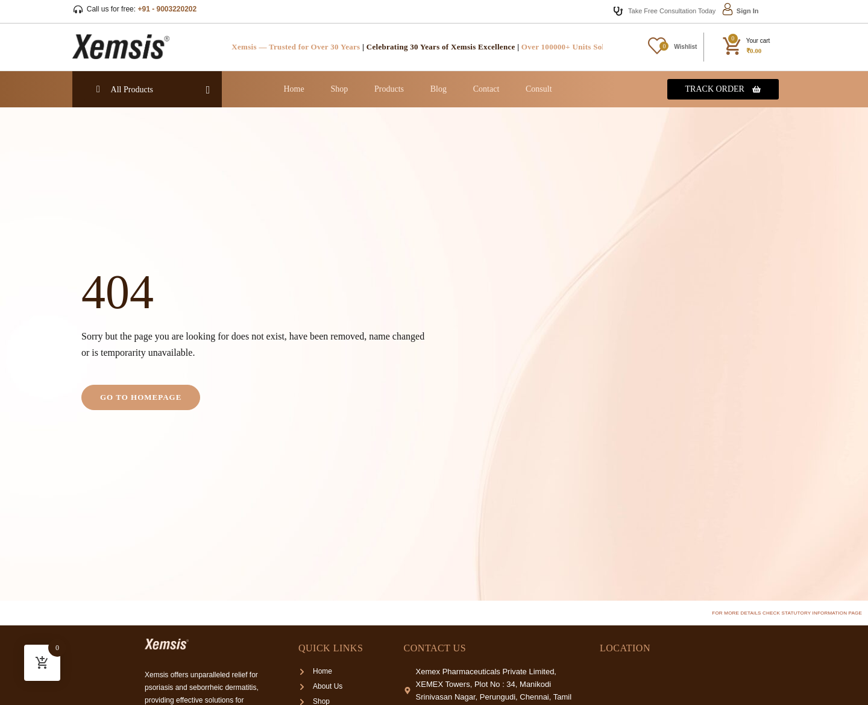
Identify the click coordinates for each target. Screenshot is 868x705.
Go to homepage (140, 397)
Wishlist (685, 46)
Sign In (748, 10)
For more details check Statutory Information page (787, 613)
